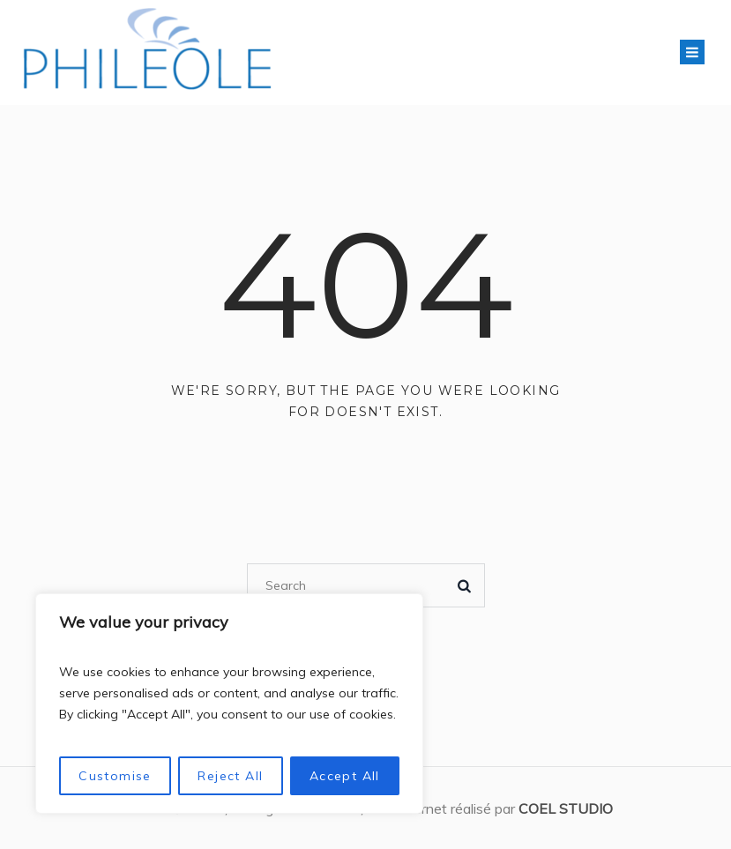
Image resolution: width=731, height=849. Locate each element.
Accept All (345, 776)
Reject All (230, 776)
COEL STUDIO (565, 808)
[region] (229, 703)
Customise (115, 776)
